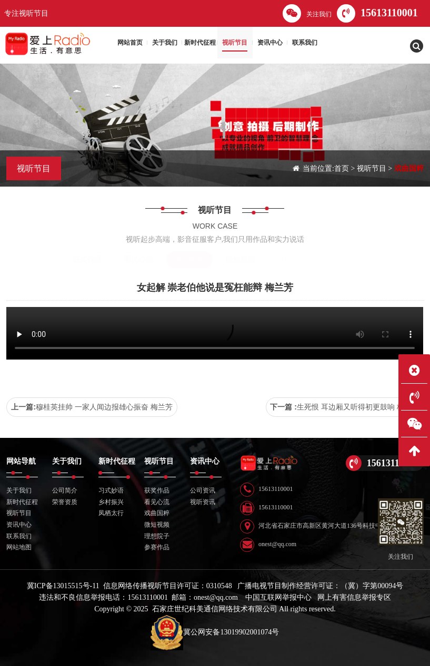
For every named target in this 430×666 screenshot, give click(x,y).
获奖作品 (87, 259)
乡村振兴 (111, 502)
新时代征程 (22, 502)
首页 (341, 168)
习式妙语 (111, 490)
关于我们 (19, 490)
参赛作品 (342, 259)
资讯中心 (19, 524)
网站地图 (19, 547)
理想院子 (291, 259)
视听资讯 (202, 502)
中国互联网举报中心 (278, 597)
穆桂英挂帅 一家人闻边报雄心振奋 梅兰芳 (104, 407)
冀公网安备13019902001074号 (215, 632)
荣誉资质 (64, 502)
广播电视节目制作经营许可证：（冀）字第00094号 (320, 586)
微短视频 (240, 259)
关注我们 (307, 13)
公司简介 (64, 490)
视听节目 (371, 168)
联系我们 (19, 536)
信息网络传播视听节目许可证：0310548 (167, 586)
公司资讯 (202, 490)
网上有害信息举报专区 (354, 597)
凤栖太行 (111, 513)
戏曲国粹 (409, 168)
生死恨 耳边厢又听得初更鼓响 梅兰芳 (358, 407)
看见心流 (138, 259)
